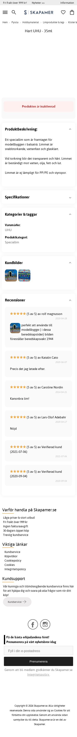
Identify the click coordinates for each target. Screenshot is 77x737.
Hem (5, 22)
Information (67, 2)
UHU (8, 230)
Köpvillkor (11, 556)
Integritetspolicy (15, 569)
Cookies (10, 565)
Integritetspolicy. (38, 674)
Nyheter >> (38, 2)
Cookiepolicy (13, 560)
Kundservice (12, 552)
